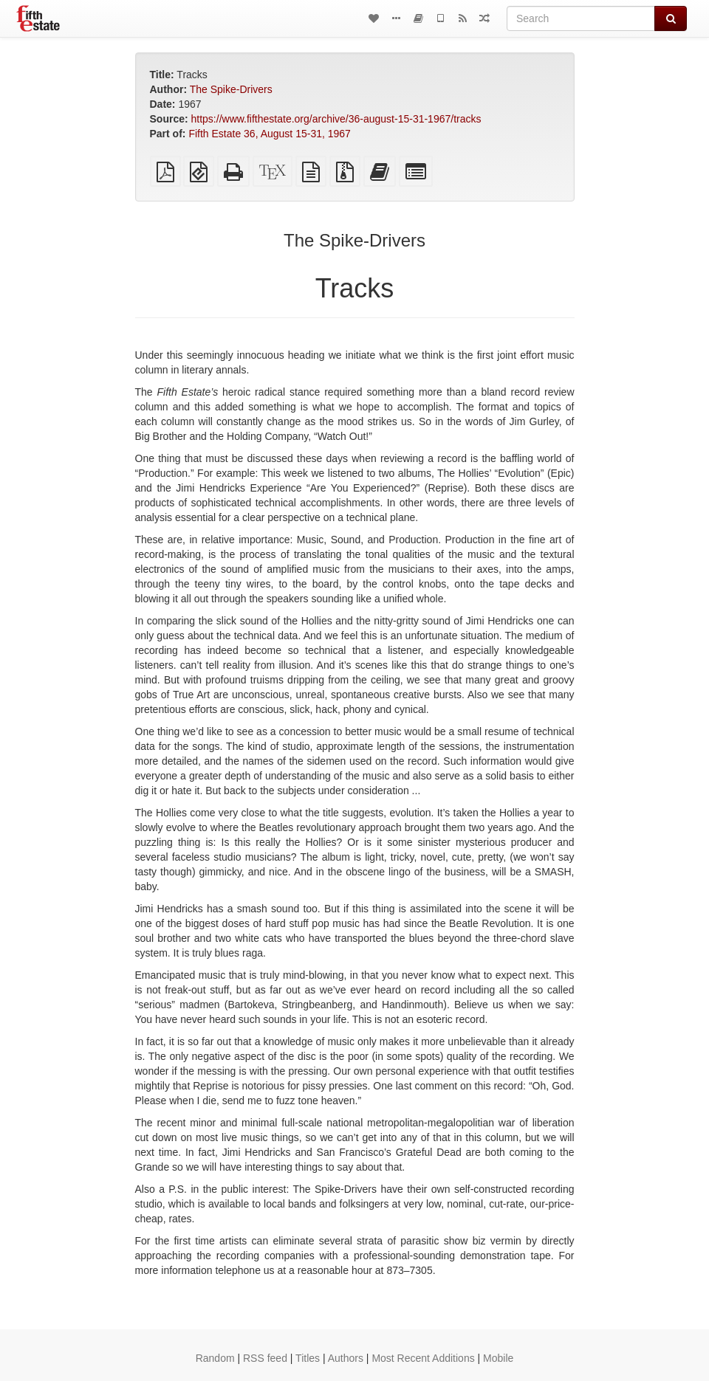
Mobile (498, 1358)
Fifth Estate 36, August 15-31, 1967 (269, 134)
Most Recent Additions (422, 1358)
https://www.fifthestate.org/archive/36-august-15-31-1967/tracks (336, 119)
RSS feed (265, 1358)
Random (215, 1358)
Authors (345, 1358)
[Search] (581, 18)
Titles (307, 1358)
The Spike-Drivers (231, 89)
